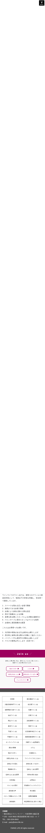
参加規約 (12, 801)
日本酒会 (12, 780)
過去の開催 (12, 747)
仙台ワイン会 (12, 715)
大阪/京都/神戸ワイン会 (12, 704)
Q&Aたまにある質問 (12, 774)
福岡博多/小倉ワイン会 (12, 710)
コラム (33, 747)
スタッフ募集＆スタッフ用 (12, 796)
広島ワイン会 (32, 715)
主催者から (32, 753)
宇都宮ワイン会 (12, 737)
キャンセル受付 (12, 785)
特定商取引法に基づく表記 (32, 801)
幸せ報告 (33, 791)
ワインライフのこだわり (33, 758)
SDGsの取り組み (32, 774)
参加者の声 (12, 791)
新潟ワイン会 (12, 726)
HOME (12, 699)
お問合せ (33, 780)
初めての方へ (13, 668)
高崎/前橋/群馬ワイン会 (32, 737)
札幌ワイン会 (32, 710)
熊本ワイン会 (32, 726)
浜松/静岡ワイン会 (33, 721)
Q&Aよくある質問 (33, 769)
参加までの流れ (12, 764)
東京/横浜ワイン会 (33, 699)
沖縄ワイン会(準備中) (33, 742)
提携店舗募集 (32, 796)
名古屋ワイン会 (33, 704)
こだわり (30, 668)
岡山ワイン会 (12, 721)
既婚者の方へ (12, 769)
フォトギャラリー (21, 680)
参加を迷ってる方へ (32, 764)
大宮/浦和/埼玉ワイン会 (32, 731)
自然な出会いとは (13, 674)
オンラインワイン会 (12, 742)
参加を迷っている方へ (30, 674)
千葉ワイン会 (12, 731)
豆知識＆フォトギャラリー (32, 785)
